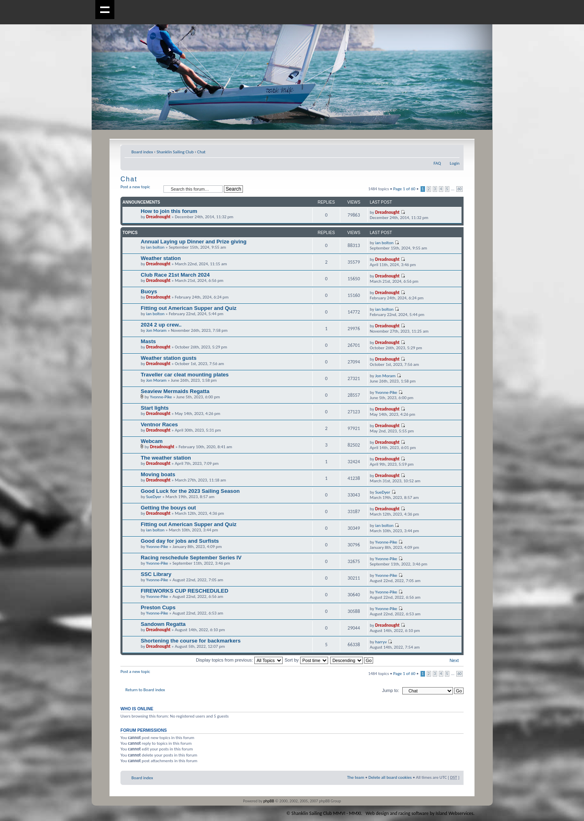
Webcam (152, 441)
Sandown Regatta (163, 624)
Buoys (149, 291)
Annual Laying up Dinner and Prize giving (194, 242)
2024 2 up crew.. (161, 325)
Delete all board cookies (390, 777)
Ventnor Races (159, 424)
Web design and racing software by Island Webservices (419, 813)
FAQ (437, 163)
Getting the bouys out (168, 508)
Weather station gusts (169, 358)
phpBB (268, 801)
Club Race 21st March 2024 (175, 275)
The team (355, 777)
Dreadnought (158, 216)
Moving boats (158, 474)
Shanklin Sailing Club (175, 152)
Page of (404, 188)
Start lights (155, 408)
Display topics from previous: (239, 660)
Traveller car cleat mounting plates (185, 375)
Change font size (453, 150)
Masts (148, 341)
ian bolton (155, 247)
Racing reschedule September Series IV (191, 557)
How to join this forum (169, 211)
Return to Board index (145, 689)
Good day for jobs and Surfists (180, 541)
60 (459, 189)
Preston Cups (158, 607)
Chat (201, 152)
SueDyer (153, 496)
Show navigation (104, 9)
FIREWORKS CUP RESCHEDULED (184, 591)
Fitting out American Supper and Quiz (188, 308)
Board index (142, 152)
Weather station (161, 258)
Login (454, 163)
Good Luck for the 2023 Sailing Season (190, 491)
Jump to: (390, 690)
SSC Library (156, 574)
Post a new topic (139, 189)
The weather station (166, 458)
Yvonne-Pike (161, 397)
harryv (381, 642)
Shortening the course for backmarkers (190, 641)
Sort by (306, 660)
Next (454, 660)
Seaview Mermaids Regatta (175, 391)
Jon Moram (156, 330)
